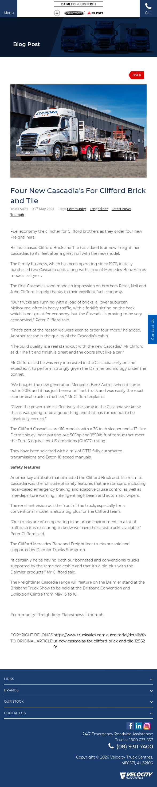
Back (137, 74)
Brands (78, 690)
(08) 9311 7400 (130, 746)
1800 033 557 (141, 739)
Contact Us (78, 713)
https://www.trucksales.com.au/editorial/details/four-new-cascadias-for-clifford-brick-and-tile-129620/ (99, 641)
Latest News (121, 208)
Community (76, 208)
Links (78, 679)
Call (148, 8)
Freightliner (99, 208)
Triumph (17, 214)
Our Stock (78, 702)
